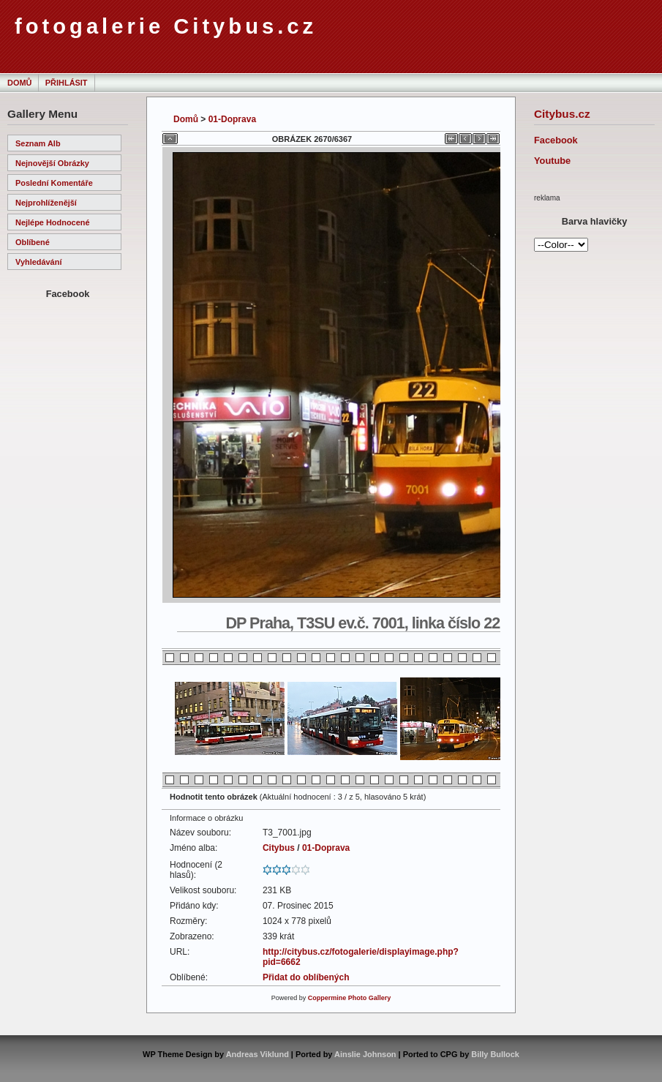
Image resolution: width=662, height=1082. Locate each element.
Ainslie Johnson (365, 1054)
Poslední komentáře (54, 183)
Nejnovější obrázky (52, 163)
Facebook (556, 140)
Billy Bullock (495, 1054)
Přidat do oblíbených (306, 977)
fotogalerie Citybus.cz (166, 26)
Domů (19, 82)
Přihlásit (66, 82)
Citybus (279, 848)
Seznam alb (38, 143)
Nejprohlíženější (46, 202)
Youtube (552, 160)
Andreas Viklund (257, 1054)
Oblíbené (32, 242)
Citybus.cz (562, 114)
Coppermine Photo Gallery (349, 998)
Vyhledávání (38, 262)
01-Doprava (232, 119)
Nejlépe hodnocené (52, 222)
